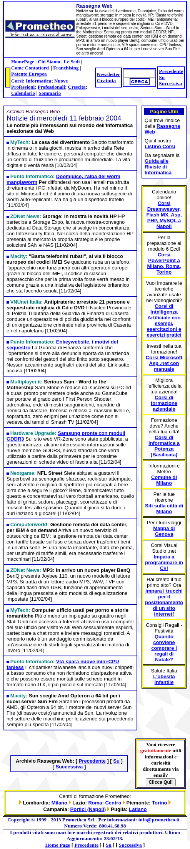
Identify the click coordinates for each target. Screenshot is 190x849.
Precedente (171, 71)
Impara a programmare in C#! (164, 562)
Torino (159, 803)
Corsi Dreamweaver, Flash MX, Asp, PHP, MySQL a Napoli (164, 214)
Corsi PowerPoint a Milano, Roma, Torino (164, 263)
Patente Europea (29, 74)
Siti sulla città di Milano (164, 508)
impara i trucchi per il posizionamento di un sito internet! (164, 602)
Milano (59, 803)
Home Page (57, 845)
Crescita (77, 87)
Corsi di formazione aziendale (164, 403)
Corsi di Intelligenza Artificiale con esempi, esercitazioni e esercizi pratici (164, 320)
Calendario (23, 93)
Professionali (51, 87)
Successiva (170, 83)
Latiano (138, 809)
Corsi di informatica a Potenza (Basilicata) (164, 446)
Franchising (65, 68)
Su (162, 77)
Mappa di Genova (164, 531)
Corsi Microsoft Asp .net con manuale (164, 363)
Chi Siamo (49, 61)
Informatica (38, 81)
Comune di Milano (164, 480)
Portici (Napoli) (88, 809)
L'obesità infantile (164, 679)
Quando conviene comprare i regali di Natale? (164, 648)
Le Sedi (72, 61)
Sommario (50, 93)
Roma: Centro (104, 803)
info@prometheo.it (159, 820)
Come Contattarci (30, 68)
